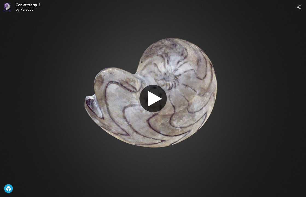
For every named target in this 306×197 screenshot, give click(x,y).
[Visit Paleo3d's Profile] (7, 7)
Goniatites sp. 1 (28, 4)
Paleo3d (27, 9)
